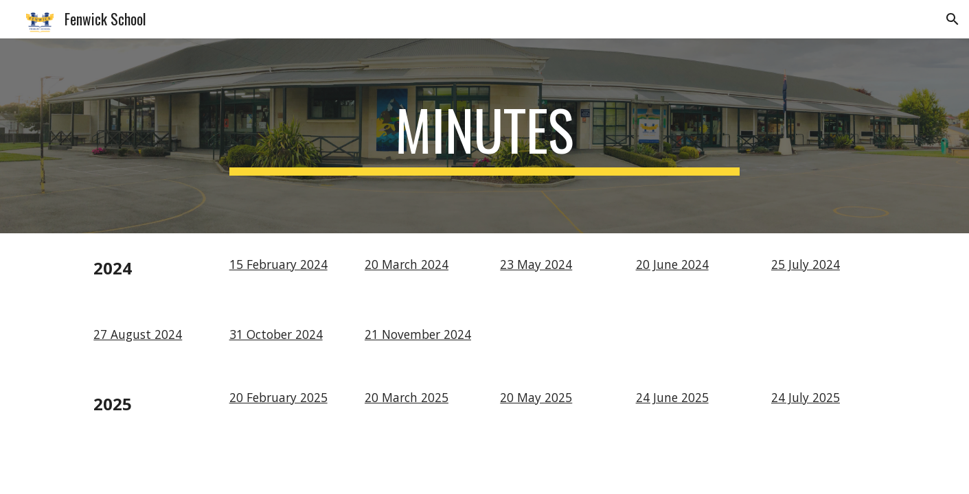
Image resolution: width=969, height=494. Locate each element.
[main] (485, 136)
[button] (952, 19)
